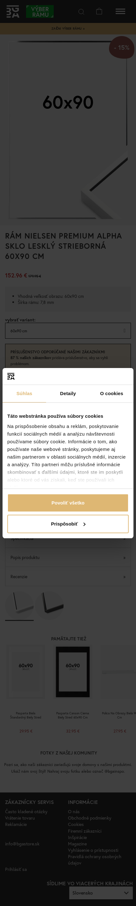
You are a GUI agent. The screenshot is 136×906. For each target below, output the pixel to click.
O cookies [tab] (111, 393)
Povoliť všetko (68, 502)
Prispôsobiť (68, 524)
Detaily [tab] (68, 393)
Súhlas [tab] (24, 393)
